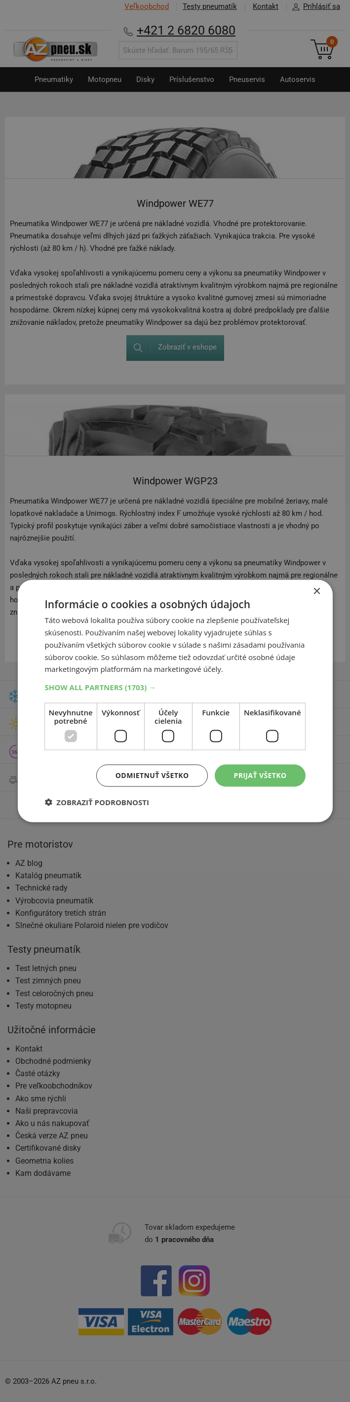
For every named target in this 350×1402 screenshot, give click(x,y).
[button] (174, 687)
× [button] (316, 591)
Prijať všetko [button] (259, 775)
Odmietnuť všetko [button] (152, 775)
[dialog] (174, 701)
